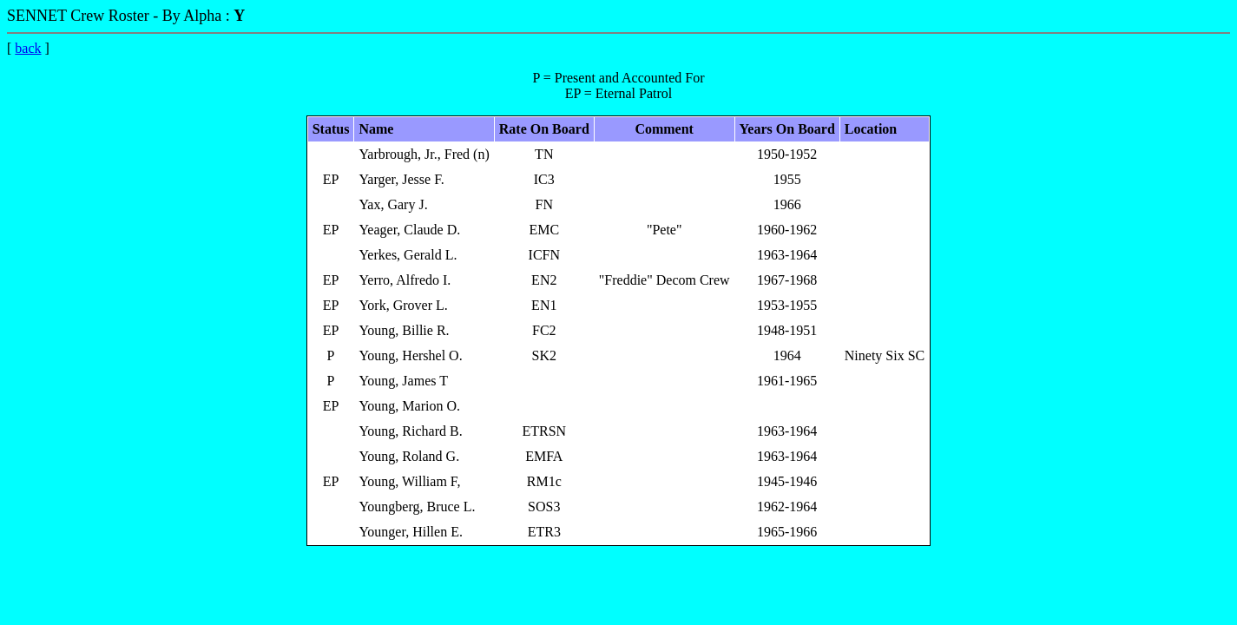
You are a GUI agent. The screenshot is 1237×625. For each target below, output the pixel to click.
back (28, 48)
